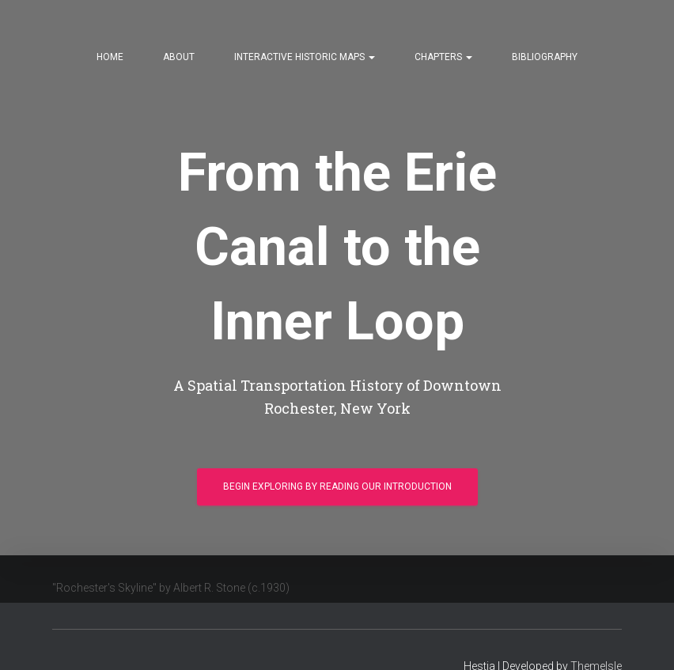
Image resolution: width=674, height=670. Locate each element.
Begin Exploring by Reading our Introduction (337, 489)
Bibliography (544, 56)
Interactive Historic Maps (304, 56)
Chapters (443, 56)
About (179, 56)
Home (110, 56)
